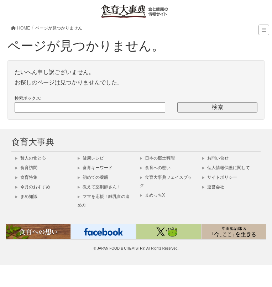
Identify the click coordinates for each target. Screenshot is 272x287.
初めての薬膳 (93, 177)
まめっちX (152, 195)
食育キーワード (95, 167)
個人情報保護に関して (226, 167)
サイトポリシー (219, 177)
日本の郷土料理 (157, 158)
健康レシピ (91, 158)
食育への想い (155, 167)
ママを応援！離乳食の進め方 (104, 200)
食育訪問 (26, 167)
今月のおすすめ (32, 186)
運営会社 (213, 186)
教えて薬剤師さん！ (99, 186)
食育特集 (26, 177)
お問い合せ (215, 158)
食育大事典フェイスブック (166, 181)
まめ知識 (26, 196)
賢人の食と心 (30, 158)
